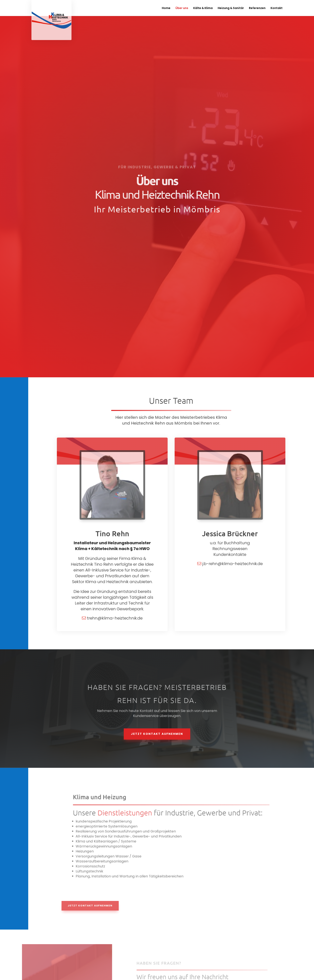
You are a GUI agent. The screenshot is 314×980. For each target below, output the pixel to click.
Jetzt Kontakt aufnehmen (157, 734)
